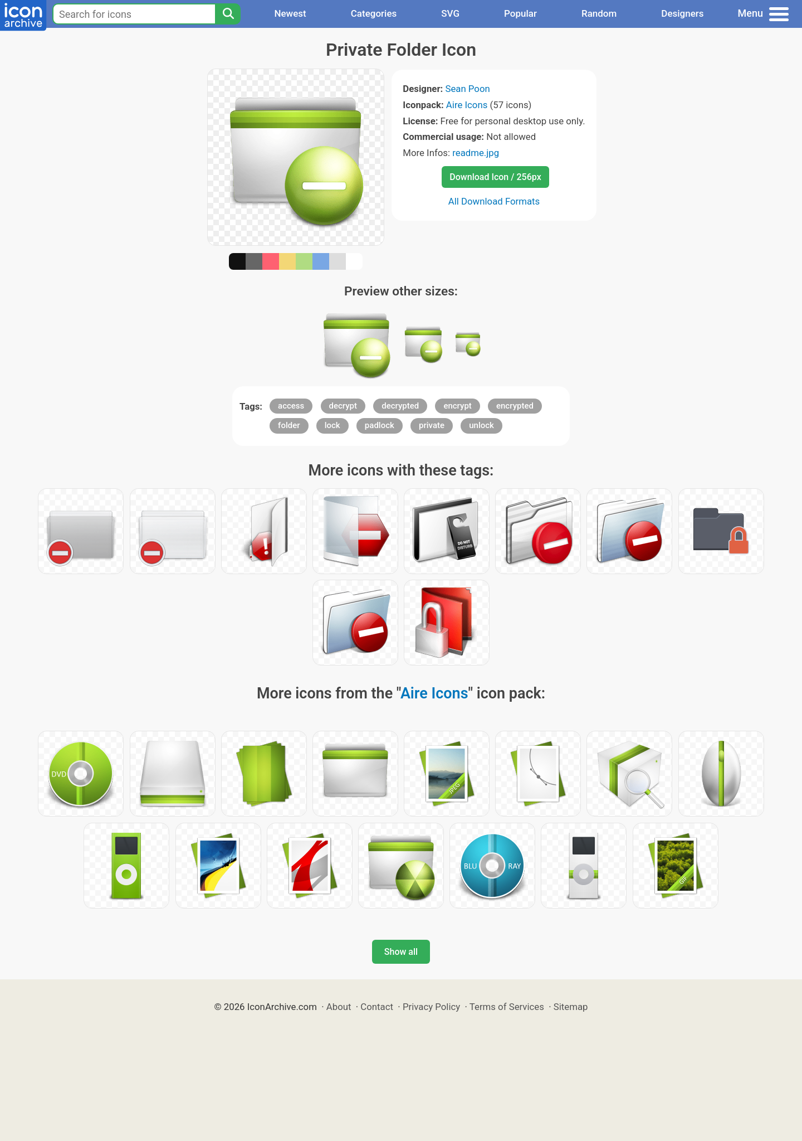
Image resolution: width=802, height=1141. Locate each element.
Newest (290, 13)
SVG (450, 13)
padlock (379, 425)
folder (289, 425)
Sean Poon (467, 88)
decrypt (343, 406)
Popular (520, 13)
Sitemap (571, 1006)
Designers (682, 13)
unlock (481, 425)
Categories (374, 13)
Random (599, 13)
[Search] (228, 14)
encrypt (457, 406)
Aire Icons (466, 104)
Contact (376, 1006)
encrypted (515, 406)
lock (332, 425)
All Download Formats (494, 201)
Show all (401, 951)
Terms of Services (507, 1006)
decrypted (400, 406)
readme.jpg (475, 152)
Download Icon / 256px (495, 177)
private (431, 425)
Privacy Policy (431, 1006)
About (338, 1006)
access (291, 406)
